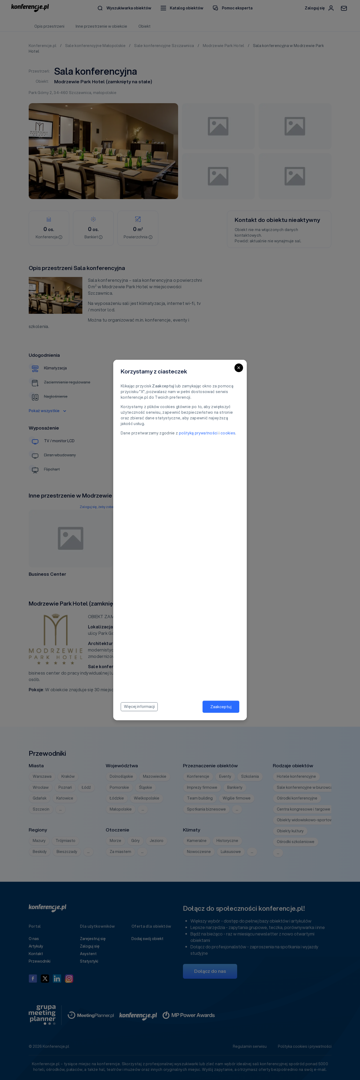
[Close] (238, 367)
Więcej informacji (139, 706)
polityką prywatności (198, 433)
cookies (228, 433)
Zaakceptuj (221, 707)
